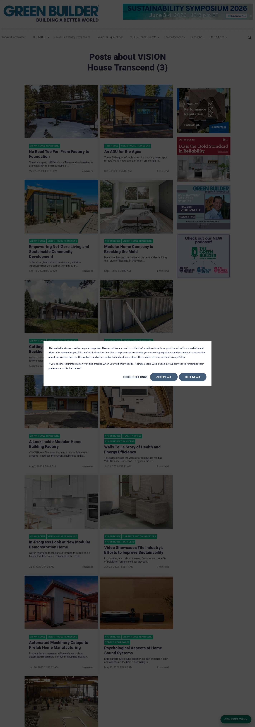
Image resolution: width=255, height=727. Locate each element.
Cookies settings (135, 376)
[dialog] (127, 363)
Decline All (192, 376)
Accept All (163, 376)
